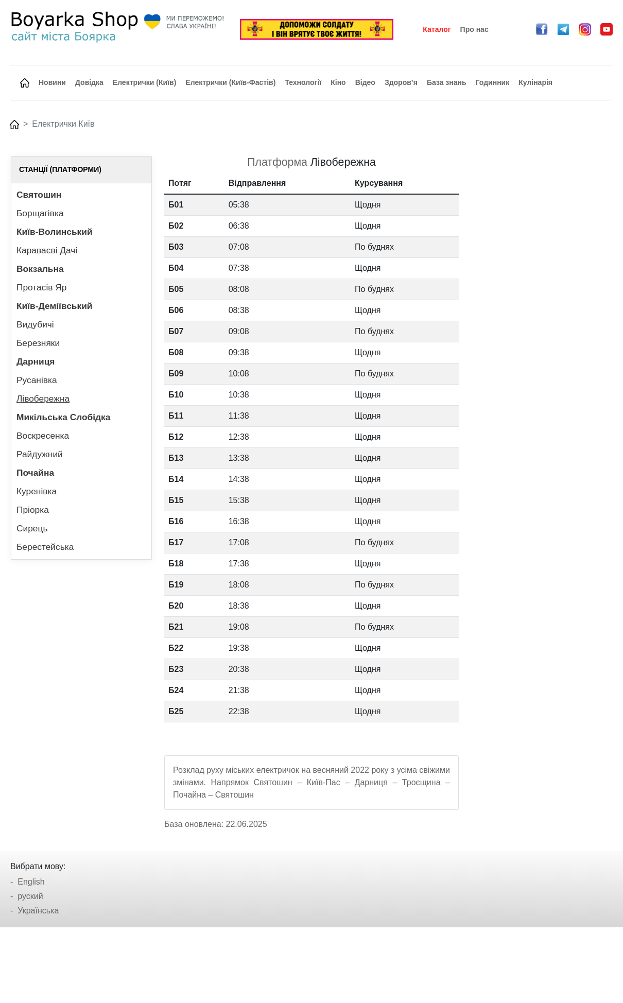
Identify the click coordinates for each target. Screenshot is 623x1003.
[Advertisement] (541, 310)
